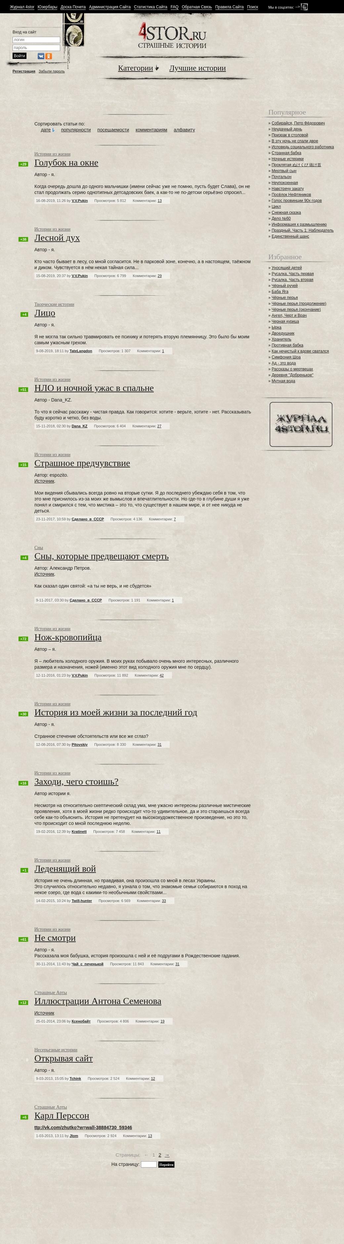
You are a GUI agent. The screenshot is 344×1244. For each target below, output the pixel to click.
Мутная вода (283, 381)
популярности (76, 129)
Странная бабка (286, 153)
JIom (74, 1136)
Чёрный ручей (285, 285)
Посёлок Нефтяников (291, 194)
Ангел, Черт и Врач (289, 315)
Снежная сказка (286, 212)
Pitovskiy (80, 744)
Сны (38, 547)
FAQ (175, 7)
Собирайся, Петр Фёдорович (298, 123)
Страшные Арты (50, 992)
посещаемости (113, 129)
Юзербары (47, 7)
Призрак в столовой (290, 135)
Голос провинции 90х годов (297, 200)
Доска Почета (73, 7)
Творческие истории (54, 304)
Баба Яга (280, 291)
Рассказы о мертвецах (292, 369)
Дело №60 (281, 218)
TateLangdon (81, 351)
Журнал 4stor (22, 7)
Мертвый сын (284, 170)
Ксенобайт (81, 1021)
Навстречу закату (288, 188)
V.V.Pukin (80, 201)
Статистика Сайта (150, 7)
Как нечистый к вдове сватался (300, 351)
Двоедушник (283, 333)
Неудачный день (287, 129)
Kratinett (79, 832)
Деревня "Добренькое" (292, 375)
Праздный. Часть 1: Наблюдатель (303, 230)
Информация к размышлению (299, 224)
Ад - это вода (284, 363)
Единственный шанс (290, 236)
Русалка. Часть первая (293, 273)
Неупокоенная (285, 182)
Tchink (75, 1078)
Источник (44, 481)
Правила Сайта (229, 7)
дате (46, 129)
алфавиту (184, 129)
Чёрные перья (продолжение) (299, 303)
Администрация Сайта (110, 7)
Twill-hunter (82, 901)
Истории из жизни (52, 154)
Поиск (252, 7)
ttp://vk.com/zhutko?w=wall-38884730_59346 (83, 1127)
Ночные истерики (288, 159)
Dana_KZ (80, 426)
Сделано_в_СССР (88, 519)
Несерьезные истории (55, 1049)
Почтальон (281, 176)
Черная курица (285, 321)
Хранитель (281, 339)
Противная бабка (287, 345)
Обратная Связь (197, 7)
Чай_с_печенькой (88, 964)
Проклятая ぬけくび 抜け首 (296, 165)
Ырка (276, 327)
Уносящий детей (287, 267)
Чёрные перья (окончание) (296, 309)
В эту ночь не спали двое (295, 141)
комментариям (151, 129)
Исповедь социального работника (303, 147)
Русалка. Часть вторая (292, 279)
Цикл (276, 206)
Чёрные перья (285, 297)
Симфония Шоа (286, 357)
